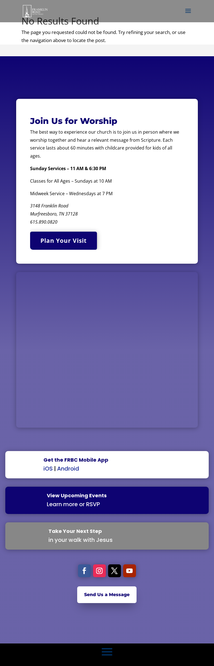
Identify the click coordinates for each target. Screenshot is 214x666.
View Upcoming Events (77, 495)
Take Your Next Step (75, 531)
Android (68, 468)
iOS (48, 468)
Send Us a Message (107, 594)
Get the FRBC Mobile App (75, 459)
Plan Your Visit (63, 240)
